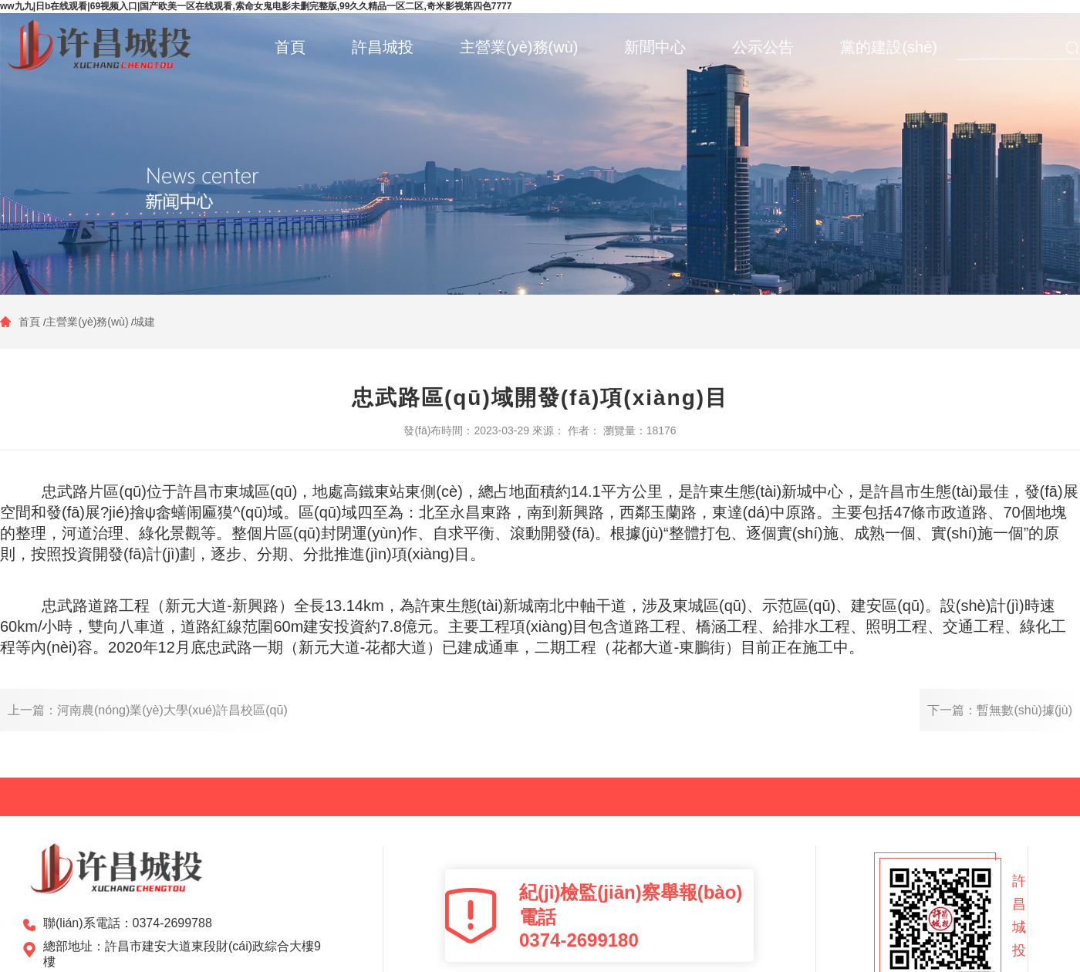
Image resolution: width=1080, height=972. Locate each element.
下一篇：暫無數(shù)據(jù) (999, 710)
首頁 (31, 322)
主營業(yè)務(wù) (87, 322)
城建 (144, 322)
